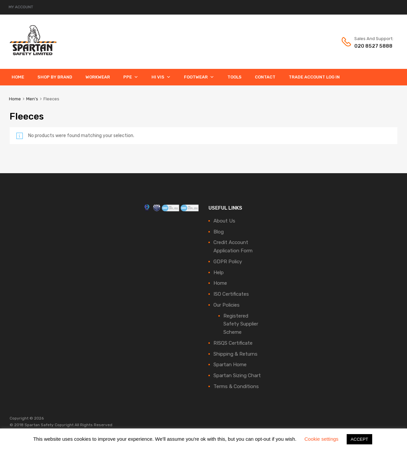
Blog (218, 232)
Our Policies (226, 305)
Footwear (199, 77)
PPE (130, 77)
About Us (224, 221)
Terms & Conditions (236, 386)
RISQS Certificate (233, 343)
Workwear (98, 77)
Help (218, 272)
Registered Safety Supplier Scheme (240, 324)
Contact (265, 77)
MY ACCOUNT (21, 7)
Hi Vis (161, 77)
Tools (234, 77)
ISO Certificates (231, 294)
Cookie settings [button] (322, 439)
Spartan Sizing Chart (237, 375)
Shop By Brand (54, 77)
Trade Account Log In (314, 77)
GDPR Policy (227, 262)
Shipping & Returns (235, 354)
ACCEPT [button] (359, 439)
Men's (32, 98)
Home (18, 77)
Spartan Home (230, 365)
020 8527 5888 (370, 46)
